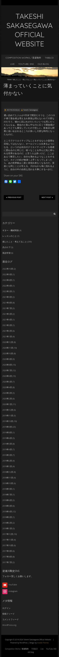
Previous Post (13, 197)
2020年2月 (7, 398)
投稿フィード (8, 613)
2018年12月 (7, 472)
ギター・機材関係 (10, 230)
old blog (43, 64)
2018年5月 (7, 505)
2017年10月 (7, 545)
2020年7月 (7, 370)
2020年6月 (7, 376)
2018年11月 (7, 477)
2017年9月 (7, 551)
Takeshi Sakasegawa (30, 110)
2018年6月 (7, 500)
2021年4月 (7, 319)
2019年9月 (7, 426)
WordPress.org (9, 625)
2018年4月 (7, 511)
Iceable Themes (43, 642)
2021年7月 (7, 308)
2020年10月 (7, 353)
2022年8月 (7, 280)
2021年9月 (7, 297)
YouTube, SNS (26, 64)
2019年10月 (7, 421)
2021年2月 (7, 330)
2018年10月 (7, 483)
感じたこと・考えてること (22, 79)
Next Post (47, 197)
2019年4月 (7, 449)
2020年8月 (7, 364)
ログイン (6, 608)
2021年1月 (7, 336)
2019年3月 (7, 455)
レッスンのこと (9, 236)
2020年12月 (7, 342)
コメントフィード (10, 619)
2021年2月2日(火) (13, 110)
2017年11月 (7, 539)
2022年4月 (7, 285)
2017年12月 (7, 534)
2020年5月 (7, 381)
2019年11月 (7, 415)
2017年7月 (7, 562)
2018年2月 (7, 522)
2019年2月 (7, 460)
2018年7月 (7, 494)
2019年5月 (7, 443)
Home (9, 79)
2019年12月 (7, 409)
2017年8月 (7, 556)
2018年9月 (7, 488)
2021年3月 (7, 325)
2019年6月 (7, 438)
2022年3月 (7, 291)
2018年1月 (7, 528)
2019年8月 (7, 432)
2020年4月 (7, 387)
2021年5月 (7, 314)
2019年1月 (7, 466)
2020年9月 (7, 359)
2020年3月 (7, 393)
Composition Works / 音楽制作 (23, 57)
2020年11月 (7, 347)
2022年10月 (7, 268)
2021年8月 (7, 302)
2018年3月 (7, 517)
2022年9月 (7, 274)
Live (12, 64)
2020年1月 (7, 404)
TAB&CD (49, 57)
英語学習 (6, 253)
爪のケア (6, 247)
